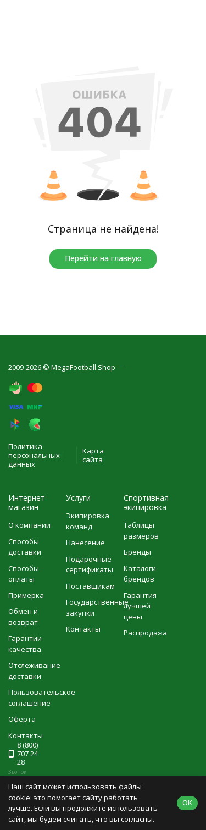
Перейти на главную (103, 258)
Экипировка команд (87, 521)
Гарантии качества (25, 643)
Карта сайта (93, 455)
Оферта (22, 719)
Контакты (83, 629)
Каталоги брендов (140, 573)
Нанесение (85, 542)
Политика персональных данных (34, 454)
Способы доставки (24, 546)
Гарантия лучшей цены (140, 606)
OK (187, 802)
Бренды (137, 552)
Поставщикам (90, 586)
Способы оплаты (23, 573)
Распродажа (145, 633)
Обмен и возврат (23, 616)
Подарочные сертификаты (89, 564)
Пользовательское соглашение (41, 697)
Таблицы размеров (141, 530)
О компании (29, 525)
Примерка (26, 595)
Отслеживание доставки (34, 670)
